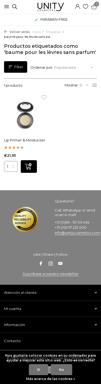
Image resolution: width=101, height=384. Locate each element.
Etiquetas (55, 32)
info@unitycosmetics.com (77, 233)
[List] (94, 85)
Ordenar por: (41, 67)
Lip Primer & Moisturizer (24, 140)
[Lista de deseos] (85, 6)
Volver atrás (17, 32)
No (61, 370)
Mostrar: (72, 85)
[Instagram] (50, 264)
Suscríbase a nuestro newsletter (51, 274)
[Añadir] (29, 166)
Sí (38, 370)
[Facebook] (41, 264)
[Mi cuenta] (77, 7)
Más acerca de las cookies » (50, 379)
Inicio (38, 32)
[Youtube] (60, 264)
